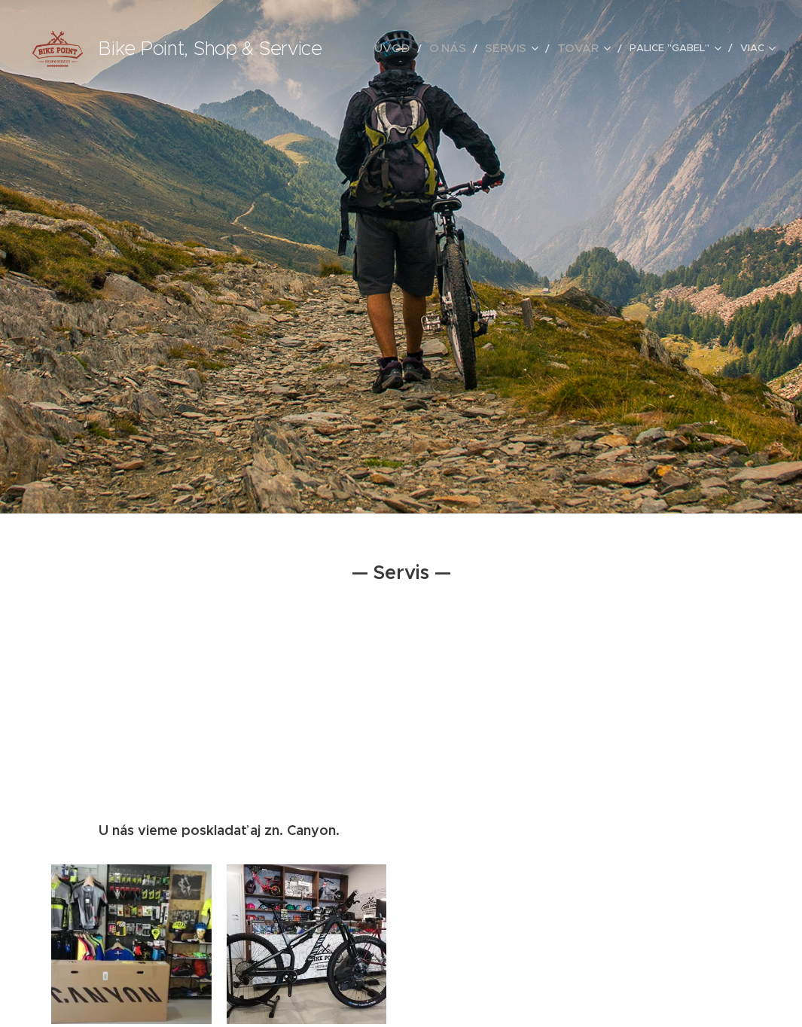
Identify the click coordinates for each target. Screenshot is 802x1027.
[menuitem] (415, 49)
